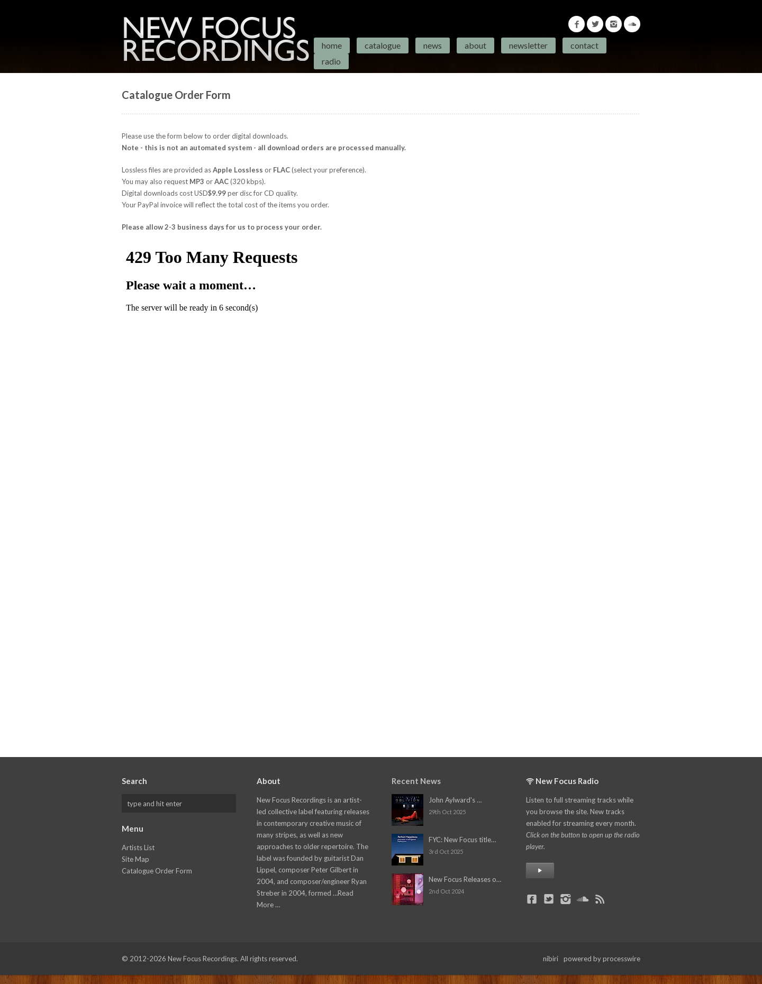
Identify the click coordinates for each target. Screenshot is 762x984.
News (432, 45)
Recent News (416, 781)
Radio (331, 61)
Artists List (138, 847)
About (475, 45)
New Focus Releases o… (465, 879)
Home (332, 45)
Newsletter (528, 45)
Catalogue (383, 45)
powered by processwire (602, 958)
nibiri (550, 958)
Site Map (135, 859)
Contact (584, 45)
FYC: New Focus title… (462, 839)
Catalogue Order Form (157, 871)
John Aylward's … (455, 800)
